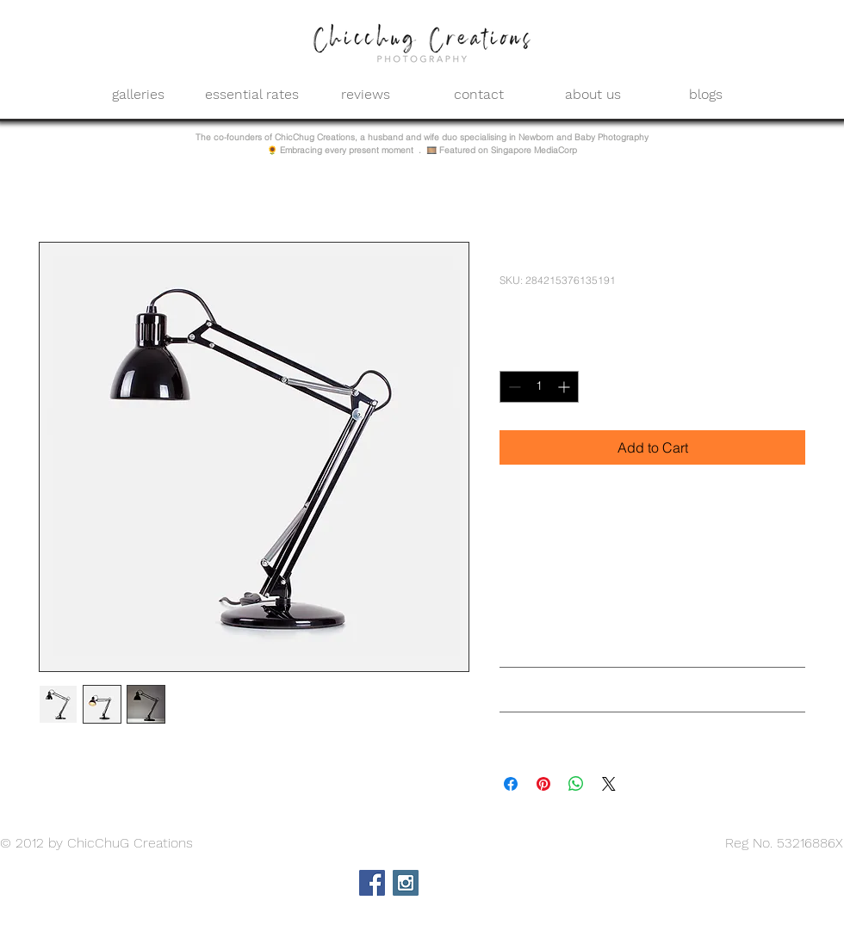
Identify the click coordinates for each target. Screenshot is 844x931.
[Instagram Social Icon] (406, 883)
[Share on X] (609, 784)
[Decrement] (513, 387)
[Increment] (565, 387)
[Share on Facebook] (510, 784)
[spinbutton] (539, 387)
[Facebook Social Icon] (372, 883)
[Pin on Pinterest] (543, 784)
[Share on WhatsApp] (576, 784)
